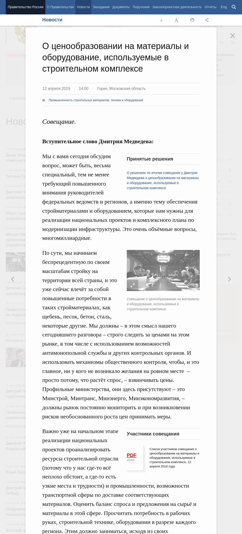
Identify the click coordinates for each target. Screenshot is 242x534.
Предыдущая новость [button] (229, 279)
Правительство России (25, 7)
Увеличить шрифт (177, 20)
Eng (224, 7)
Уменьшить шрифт (161, 20)
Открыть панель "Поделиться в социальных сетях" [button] (207, 20)
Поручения (141, 7)
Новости (83, 7)
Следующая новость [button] (13, 279)
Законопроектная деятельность (177, 7)
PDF (131, 455)
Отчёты (210, 7)
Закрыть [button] (236, 39)
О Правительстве (60, 7)
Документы (121, 7)
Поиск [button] (234, 7)
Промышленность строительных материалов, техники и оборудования (96, 100)
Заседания (101, 7)
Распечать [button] (192, 20)
